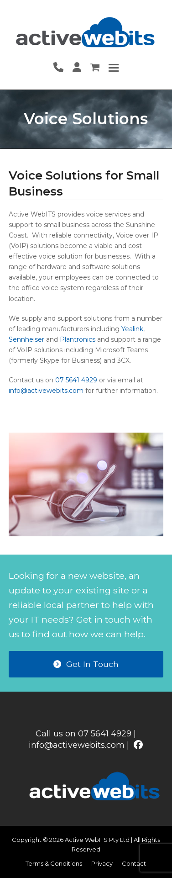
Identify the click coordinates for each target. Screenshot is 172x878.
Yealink (132, 329)
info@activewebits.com (46, 390)
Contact (134, 863)
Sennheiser (26, 339)
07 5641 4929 (76, 380)
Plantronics (77, 339)
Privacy (102, 863)
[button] (114, 68)
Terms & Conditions (54, 863)
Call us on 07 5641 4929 (83, 734)
